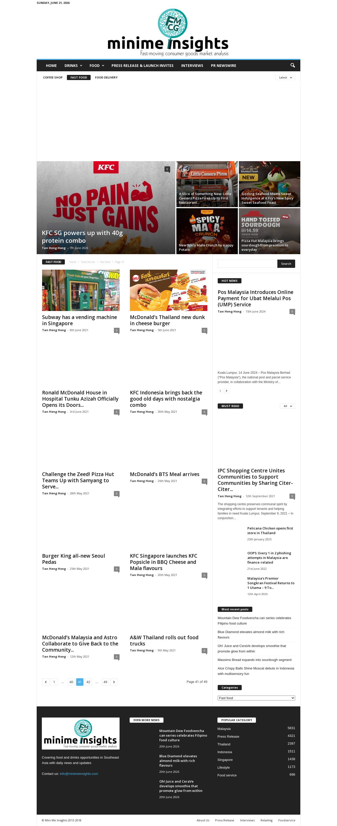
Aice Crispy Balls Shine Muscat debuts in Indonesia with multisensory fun (256, 671)
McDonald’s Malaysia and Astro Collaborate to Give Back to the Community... (80, 643)
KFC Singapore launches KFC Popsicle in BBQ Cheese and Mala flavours (163, 562)
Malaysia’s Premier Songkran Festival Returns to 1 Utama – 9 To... (270, 583)
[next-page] (226, 390)
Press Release (228, 736)
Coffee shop (52, 77)
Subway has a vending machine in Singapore (79, 320)
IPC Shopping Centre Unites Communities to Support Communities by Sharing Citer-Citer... (255, 480)
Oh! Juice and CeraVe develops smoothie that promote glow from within (252, 648)
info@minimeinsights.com (79, 774)
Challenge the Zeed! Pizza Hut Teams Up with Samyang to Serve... (78, 480)
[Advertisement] (168, 122)
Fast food (78, 77)
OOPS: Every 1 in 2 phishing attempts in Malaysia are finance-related (269, 558)
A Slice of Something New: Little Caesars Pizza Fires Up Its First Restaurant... (205, 198)
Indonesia (224, 752)
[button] (292, 65)
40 (71, 682)
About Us (203, 820)
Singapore (225, 760)
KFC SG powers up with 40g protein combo (82, 236)
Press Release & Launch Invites (143, 65)
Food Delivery (106, 77)
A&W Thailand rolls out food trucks (164, 640)
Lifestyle (223, 767)
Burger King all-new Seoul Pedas (73, 558)
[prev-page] (220, 390)
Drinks (73, 65)
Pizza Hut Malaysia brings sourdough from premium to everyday (264, 245)
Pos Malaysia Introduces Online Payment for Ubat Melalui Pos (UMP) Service (255, 298)
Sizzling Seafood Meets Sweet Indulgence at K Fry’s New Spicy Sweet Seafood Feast (267, 198)
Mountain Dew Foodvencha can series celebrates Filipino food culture (254, 620)
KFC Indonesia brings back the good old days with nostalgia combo (166, 398)
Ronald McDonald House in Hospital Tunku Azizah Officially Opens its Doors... (80, 398)
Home (51, 65)
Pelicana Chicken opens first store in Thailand (270, 530)
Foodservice (286, 820)
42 (88, 682)
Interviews (192, 65)
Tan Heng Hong (54, 248)
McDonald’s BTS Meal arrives (164, 474)
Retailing (266, 820)
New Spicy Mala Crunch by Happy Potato (206, 247)
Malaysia (224, 729)
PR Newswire (223, 65)
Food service (88, 262)
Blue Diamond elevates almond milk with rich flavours (251, 634)
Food (97, 65)
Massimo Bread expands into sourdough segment (255, 660)
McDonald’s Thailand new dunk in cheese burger (167, 320)
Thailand (223, 744)
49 (105, 682)
